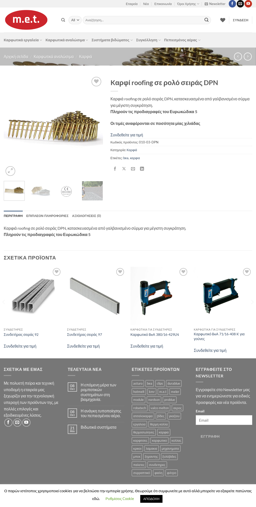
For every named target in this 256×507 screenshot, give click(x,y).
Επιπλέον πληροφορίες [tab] (47, 216)
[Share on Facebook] (115, 169)
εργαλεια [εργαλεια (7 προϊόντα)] (139, 424)
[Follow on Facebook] (232, 4)
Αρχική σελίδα (16, 56)
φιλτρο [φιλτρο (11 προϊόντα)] (171, 473)
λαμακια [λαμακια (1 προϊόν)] (151, 448)
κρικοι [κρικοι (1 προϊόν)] (137, 448)
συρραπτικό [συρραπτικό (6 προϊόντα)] (141, 473)
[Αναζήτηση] (63, 20)
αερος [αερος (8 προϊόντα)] (177, 408)
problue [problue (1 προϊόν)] (169, 400)
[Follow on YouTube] (248, 4)
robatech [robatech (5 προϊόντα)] (139, 408)
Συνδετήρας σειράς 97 (84, 334)
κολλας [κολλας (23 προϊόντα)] (176, 440)
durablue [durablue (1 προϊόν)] (174, 383)
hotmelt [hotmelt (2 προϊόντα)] (138, 392)
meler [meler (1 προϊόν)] (175, 392)
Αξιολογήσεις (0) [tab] (86, 216)
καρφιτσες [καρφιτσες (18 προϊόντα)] (140, 440)
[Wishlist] (222, 20)
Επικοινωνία (163, 4)
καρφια (135, 158)
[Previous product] (248, 56)
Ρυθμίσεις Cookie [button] (120, 498)
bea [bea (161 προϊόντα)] (149, 383)
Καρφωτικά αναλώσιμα (67, 40)
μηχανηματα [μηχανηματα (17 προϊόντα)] (170, 448)
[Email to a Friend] (133, 169)
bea (125, 158)
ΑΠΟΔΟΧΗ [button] (151, 499)
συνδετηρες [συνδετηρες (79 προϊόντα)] (157, 465)
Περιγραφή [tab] (13, 216)
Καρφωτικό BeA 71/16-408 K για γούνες (219, 336)
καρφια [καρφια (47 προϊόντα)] (163, 432)
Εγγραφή (210, 436)
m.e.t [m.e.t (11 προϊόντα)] (162, 392)
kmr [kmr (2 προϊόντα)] (152, 392)
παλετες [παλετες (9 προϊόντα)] (138, 465)
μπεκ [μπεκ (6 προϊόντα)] (136, 456)
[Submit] (206, 20)
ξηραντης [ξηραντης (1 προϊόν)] (151, 456)
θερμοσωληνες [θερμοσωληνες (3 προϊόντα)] (143, 432)
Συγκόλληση (148, 40)
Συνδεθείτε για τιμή (126, 134)
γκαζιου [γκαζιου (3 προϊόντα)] (174, 416)
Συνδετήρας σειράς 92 (21, 334)
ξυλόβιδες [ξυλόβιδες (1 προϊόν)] (169, 456)
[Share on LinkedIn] (142, 169)
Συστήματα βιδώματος (112, 40)
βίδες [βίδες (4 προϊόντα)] (160, 416)
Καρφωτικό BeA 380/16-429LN (154, 334)
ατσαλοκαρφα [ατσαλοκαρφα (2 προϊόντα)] (143, 416)
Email (200, 411)
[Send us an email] (240, 4)
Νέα (146, 4)
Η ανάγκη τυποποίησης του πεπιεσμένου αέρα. (101, 413)
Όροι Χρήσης (188, 4)
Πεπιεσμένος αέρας (182, 40)
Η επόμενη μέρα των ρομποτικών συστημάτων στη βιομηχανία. (98, 392)
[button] (215, 4)
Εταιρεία (132, 4)
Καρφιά (85, 56)
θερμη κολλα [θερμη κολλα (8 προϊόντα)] (159, 424)
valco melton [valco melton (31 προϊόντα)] (159, 408)
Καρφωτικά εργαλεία (23, 40)
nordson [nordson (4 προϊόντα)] (154, 400)
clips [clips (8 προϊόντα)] (160, 383)
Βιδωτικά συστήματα (98, 427)
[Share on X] (124, 169)
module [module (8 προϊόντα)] (138, 400)
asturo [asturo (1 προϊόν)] (137, 383)
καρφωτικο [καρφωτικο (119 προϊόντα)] (159, 440)
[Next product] (238, 56)
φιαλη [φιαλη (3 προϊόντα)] (158, 473)
